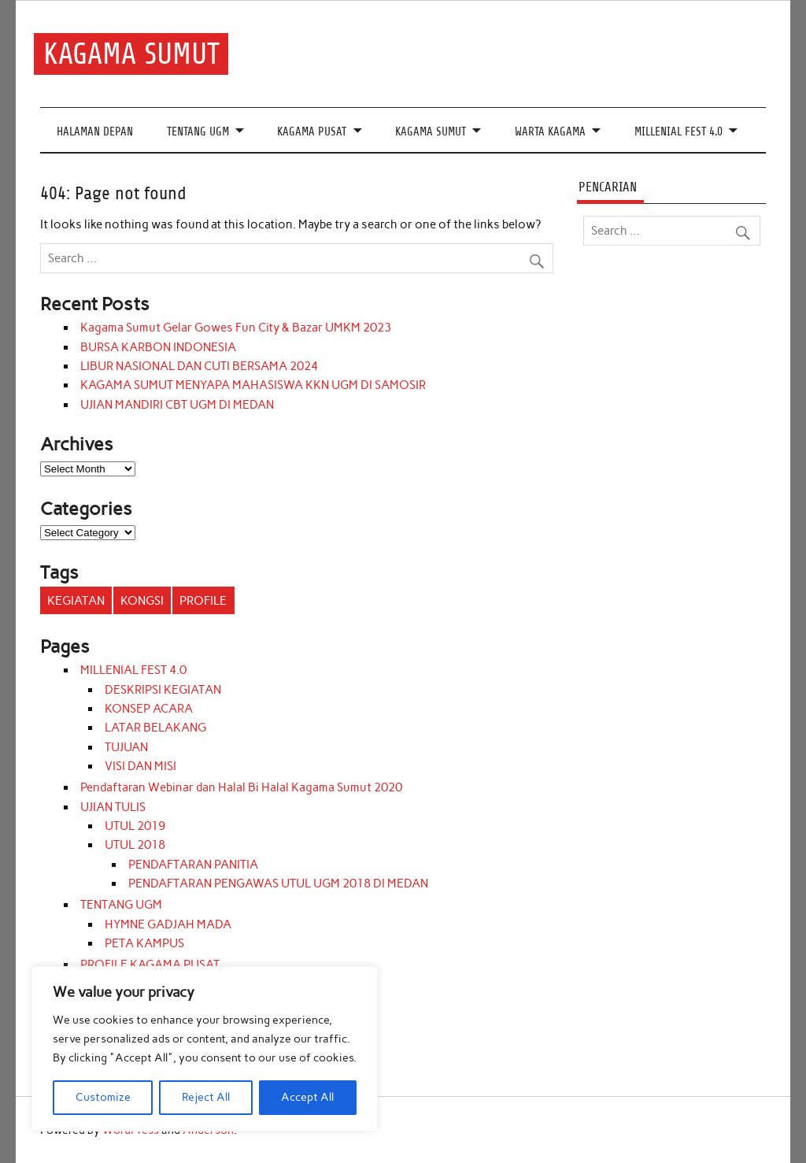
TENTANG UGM (198, 132)
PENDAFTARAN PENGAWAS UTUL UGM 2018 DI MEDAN (278, 883)
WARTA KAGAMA (550, 132)
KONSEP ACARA (149, 709)
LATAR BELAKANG (155, 727)
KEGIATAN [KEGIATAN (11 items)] (76, 601)
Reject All (206, 1097)
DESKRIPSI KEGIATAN (163, 690)
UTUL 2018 (135, 845)
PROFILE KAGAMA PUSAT (150, 964)
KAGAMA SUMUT (131, 54)
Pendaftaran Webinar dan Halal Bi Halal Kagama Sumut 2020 (241, 787)
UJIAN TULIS (113, 807)
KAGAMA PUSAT (311, 132)
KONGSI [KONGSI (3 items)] (142, 601)
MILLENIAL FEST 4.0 (678, 132)
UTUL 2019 (135, 826)
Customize (103, 1097)
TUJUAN (126, 747)
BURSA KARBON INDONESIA (158, 347)
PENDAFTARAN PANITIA (193, 864)
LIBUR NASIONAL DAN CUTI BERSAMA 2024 (199, 366)
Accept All (307, 1097)
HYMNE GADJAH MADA (168, 924)
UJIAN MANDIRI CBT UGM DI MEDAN (177, 405)
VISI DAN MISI (140, 766)
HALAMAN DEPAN (95, 132)
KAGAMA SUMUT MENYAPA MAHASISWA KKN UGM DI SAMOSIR (253, 385)
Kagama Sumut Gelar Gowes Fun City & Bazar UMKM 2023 (235, 327)
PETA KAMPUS (144, 943)
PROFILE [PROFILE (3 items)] (203, 601)
